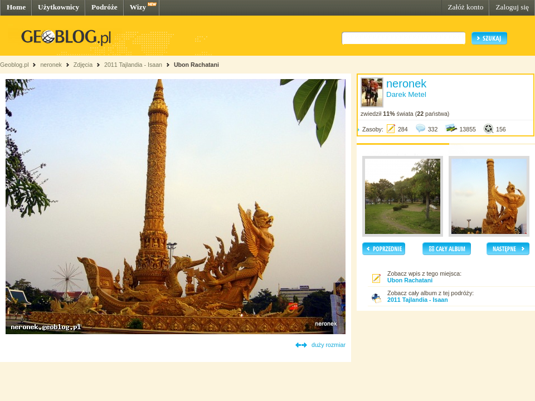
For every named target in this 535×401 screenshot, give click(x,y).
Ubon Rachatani (196, 64)
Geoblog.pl (14, 64)
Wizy (138, 7)
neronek (51, 64)
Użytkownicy (58, 7)
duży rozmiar (329, 344)
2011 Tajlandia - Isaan (134, 64)
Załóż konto (465, 7)
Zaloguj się (512, 7)
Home (16, 7)
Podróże (104, 7)
